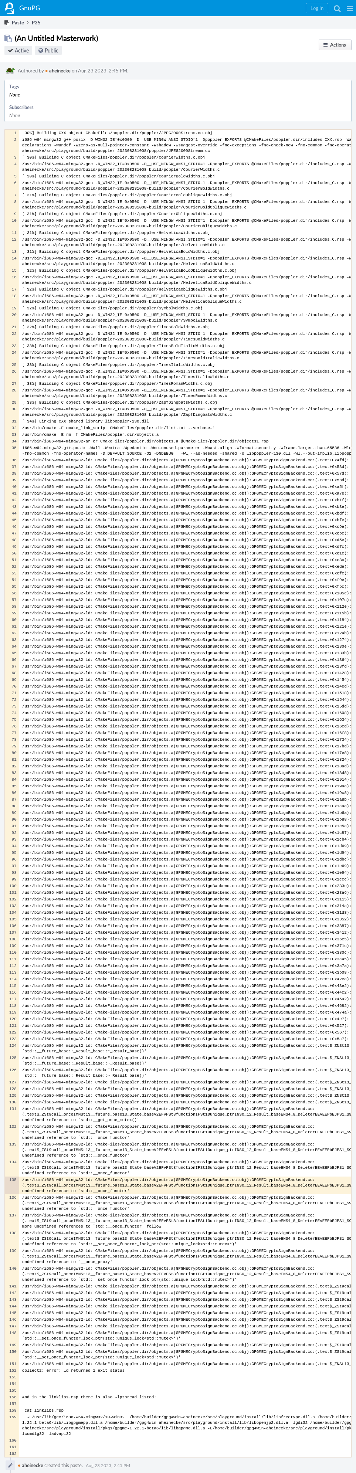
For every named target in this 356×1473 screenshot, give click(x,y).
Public (51, 50)
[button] (350, 8)
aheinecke (58, 70)
